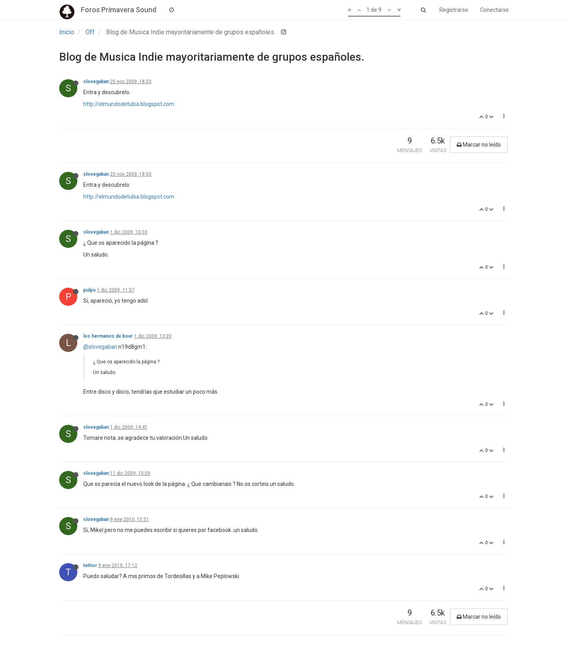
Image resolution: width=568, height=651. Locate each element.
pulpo (89, 290)
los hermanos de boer (108, 336)
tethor (90, 565)
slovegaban (96, 81)
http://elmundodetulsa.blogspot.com (128, 104)
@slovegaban (100, 347)
